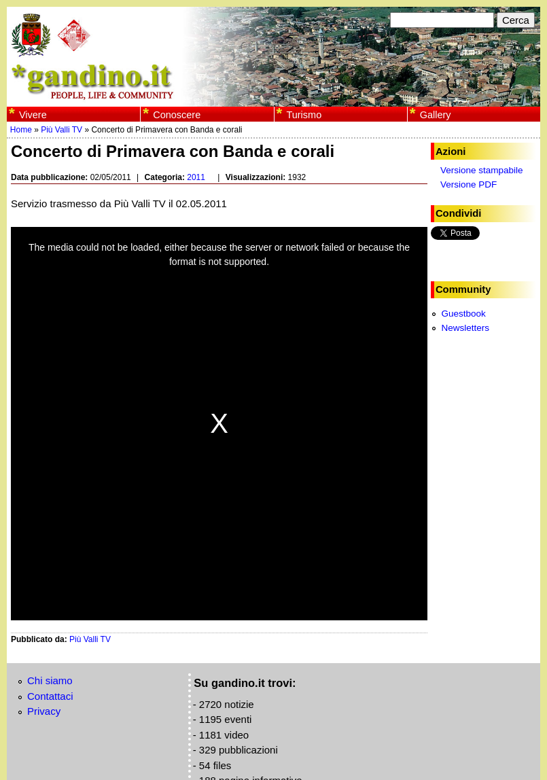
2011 (196, 177)
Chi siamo (50, 680)
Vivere (33, 114)
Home (21, 130)
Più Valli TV (61, 130)
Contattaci (50, 696)
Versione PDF (468, 184)
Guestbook (463, 313)
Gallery (435, 114)
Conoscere (176, 114)
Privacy (43, 711)
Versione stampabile (481, 170)
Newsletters (465, 328)
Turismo (303, 114)
